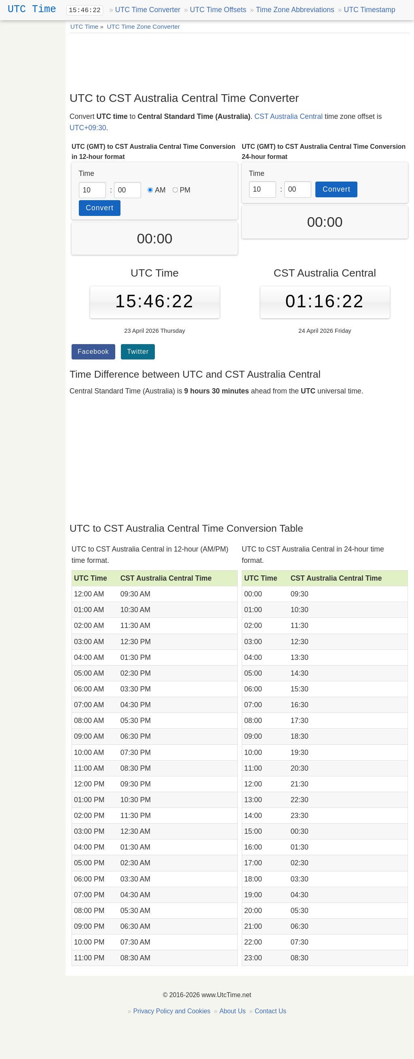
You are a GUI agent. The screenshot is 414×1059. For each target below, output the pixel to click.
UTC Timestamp (369, 10)
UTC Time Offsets (218, 10)
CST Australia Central (288, 116)
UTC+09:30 (88, 128)
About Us (233, 1011)
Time (86, 173)
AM (156, 190)
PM (181, 190)
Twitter (138, 351)
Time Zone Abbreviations (295, 10)
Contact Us (270, 1011)
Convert (100, 208)
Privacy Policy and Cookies (172, 1011)
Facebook (93, 351)
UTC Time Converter (147, 10)
